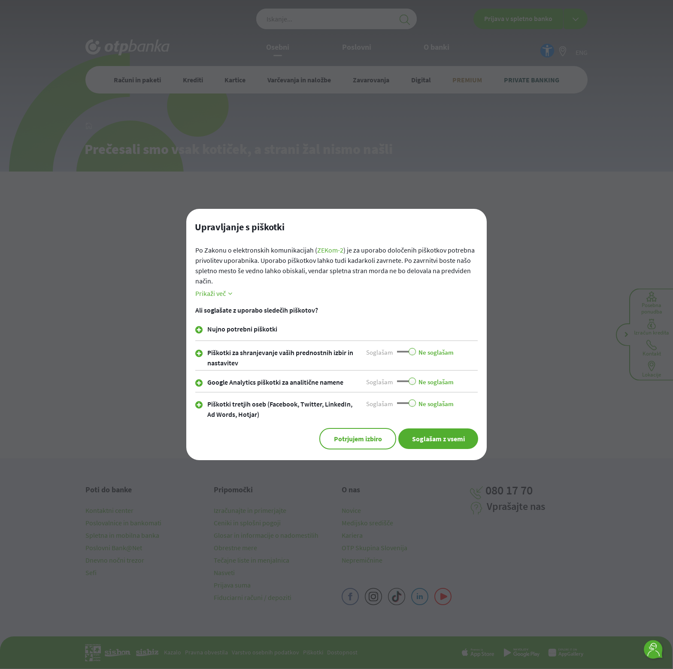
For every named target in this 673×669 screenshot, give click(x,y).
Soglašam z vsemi (438, 439)
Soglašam (379, 353)
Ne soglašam (436, 353)
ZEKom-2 (330, 250)
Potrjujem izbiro (357, 439)
